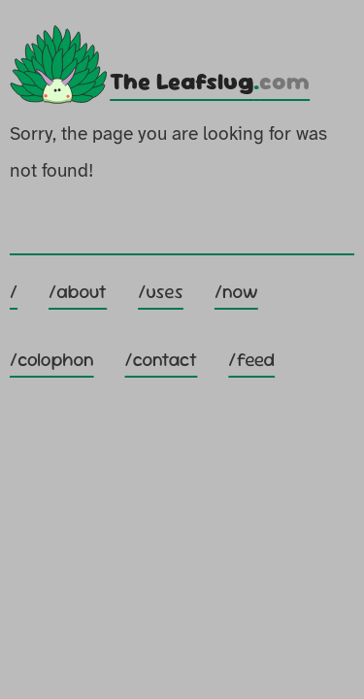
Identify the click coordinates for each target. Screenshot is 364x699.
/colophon (52, 360)
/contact (161, 360)
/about (78, 292)
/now (236, 292)
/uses (160, 292)
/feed (251, 360)
